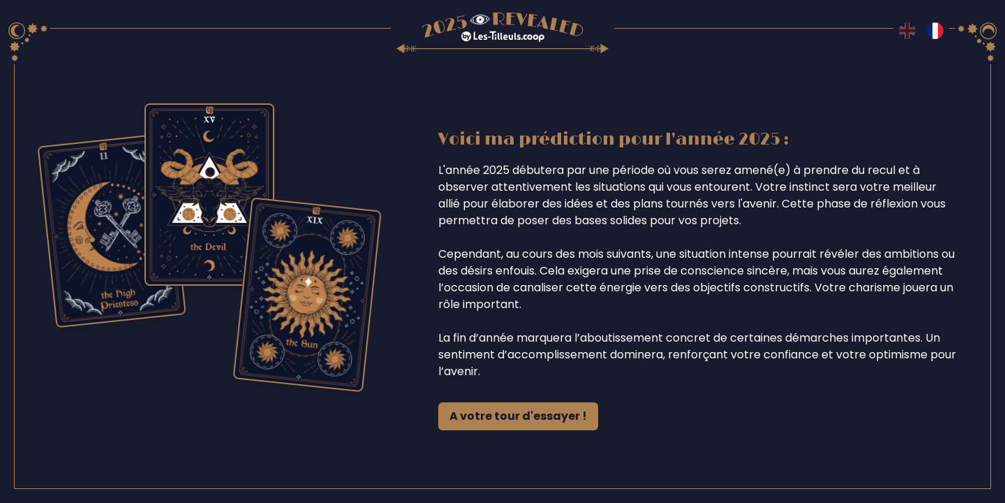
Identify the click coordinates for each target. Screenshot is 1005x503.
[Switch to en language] (907, 30)
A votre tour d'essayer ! (518, 416)
